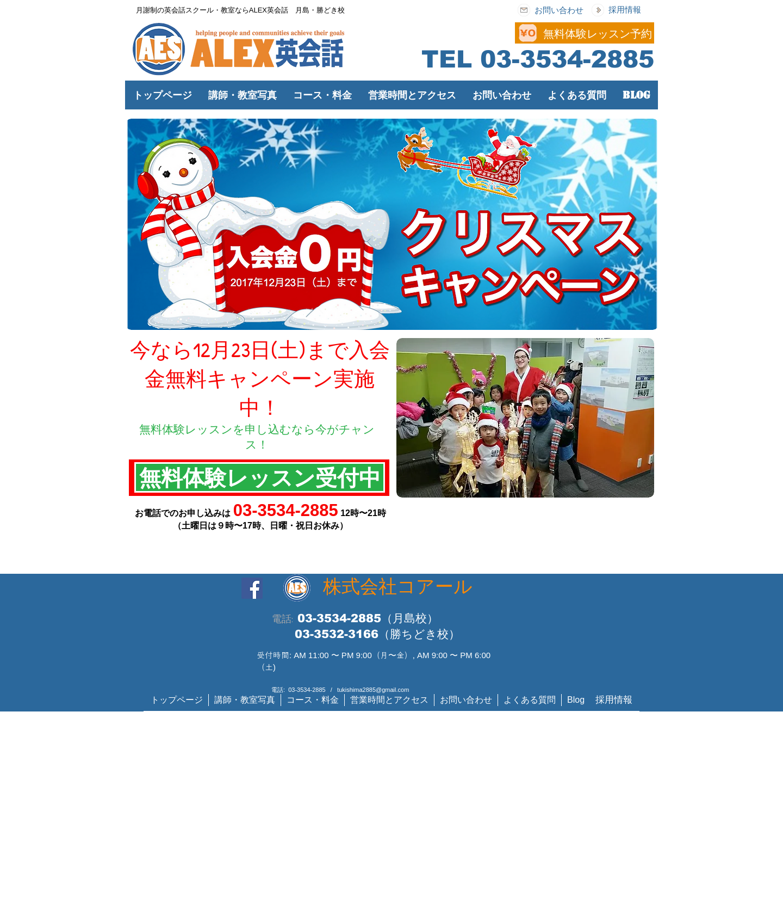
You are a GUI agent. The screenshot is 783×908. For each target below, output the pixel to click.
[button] (322, 95)
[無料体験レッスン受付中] (259, 477)
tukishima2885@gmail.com (373, 689)
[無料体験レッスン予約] (597, 33)
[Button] (432, 32)
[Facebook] (252, 588)
